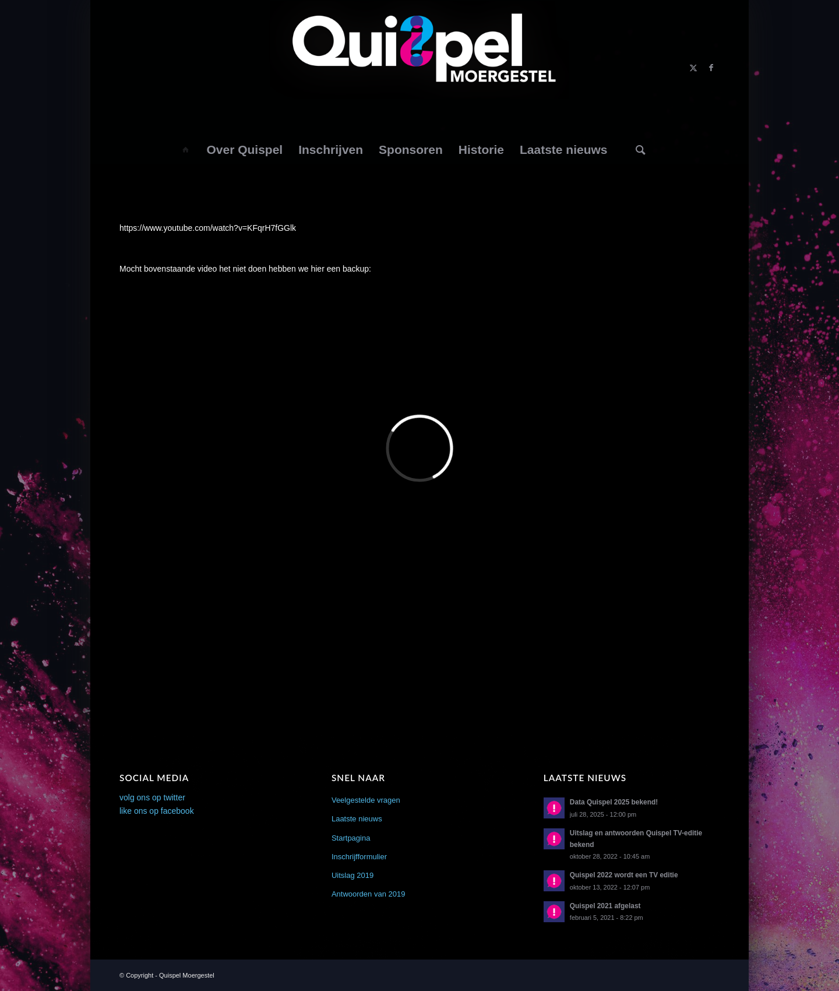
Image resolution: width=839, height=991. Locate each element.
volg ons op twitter (152, 797)
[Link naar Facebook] (711, 67)
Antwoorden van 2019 (368, 894)
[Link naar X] (693, 67)
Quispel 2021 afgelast (605, 906)
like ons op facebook (156, 811)
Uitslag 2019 (352, 875)
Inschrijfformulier (359, 856)
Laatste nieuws (357, 818)
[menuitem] (185, 149)
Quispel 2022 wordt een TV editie (624, 875)
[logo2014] (420, 68)
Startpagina (351, 838)
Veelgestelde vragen (366, 800)
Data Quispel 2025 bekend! (614, 802)
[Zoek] (641, 149)
